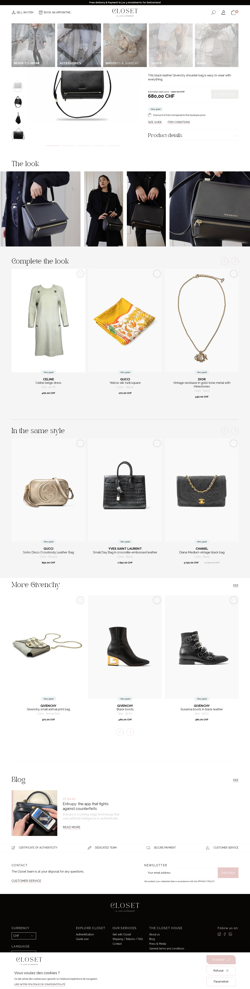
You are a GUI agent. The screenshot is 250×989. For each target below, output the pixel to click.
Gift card (171, 23)
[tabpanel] (83, 83)
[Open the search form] (213, 12)
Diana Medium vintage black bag (202, 552)
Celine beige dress (48, 383)
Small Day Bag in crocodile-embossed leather (125, 552)
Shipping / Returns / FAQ (128, 939)
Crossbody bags (183, 39)
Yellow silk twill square (125, 383)
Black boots (125, 709)
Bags (169, 39)
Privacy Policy (206, 881)
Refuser (221, 971)
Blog (152, 939)
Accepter (221, 960)
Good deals (141, 23)
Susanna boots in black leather (201, 709)
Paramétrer (221, 981)
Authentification (85, 934)
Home (157, 23)
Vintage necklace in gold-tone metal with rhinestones (201, 384)
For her (161, 39)
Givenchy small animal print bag (48, 709)
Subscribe (228, 872)
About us (154, 934)
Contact (117, 943)
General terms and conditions (166, 948)
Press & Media (157, 943)
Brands (124, 23)
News (76, 23)
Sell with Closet (122, 934)
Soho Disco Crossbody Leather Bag (48, 552)
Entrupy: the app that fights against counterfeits (86, 806)
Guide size (82, 939)
